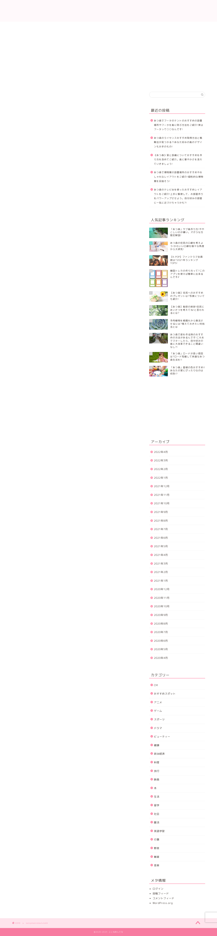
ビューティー (162, 736)
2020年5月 (161, 649)
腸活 (156, 822)
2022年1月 (161, 478)
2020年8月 (161, 623)
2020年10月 (162, 606)
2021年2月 (161, 572)
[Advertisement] (177, 58)
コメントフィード (163, 898)
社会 (156, 814)
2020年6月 (161, 641)
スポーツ (159, 719)
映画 (156, 779)
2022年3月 (161, 460)
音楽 (156, 865)
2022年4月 (161, 452)
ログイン (158, 889)
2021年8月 (161, 520)
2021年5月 (161, 546)
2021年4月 (161, 555)
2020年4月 (161, 658)
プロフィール (92, 26)
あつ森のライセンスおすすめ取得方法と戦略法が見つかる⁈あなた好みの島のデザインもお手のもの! (178, 142)
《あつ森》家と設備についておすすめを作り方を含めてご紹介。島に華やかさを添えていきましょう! (178, 159)
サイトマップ (189, 26)
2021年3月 (161, 563)
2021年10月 (162, 503)
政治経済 (159, 754)
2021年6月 (161, 538)
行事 (156, 839)
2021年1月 (161, 580)
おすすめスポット (165, 693)
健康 (156, 745)
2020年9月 (161, 615)
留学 (156, 805)
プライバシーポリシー (125, 26)
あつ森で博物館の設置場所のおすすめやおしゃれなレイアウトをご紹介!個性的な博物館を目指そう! (178, 177)
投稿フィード (161, 893)
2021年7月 (161, 529)
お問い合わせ (60, 26)
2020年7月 (161, 632)
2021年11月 (162, 495)
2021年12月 (162, 486)
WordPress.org (163, 903)
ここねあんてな (108, 10)
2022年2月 (161, 469)
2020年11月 (162, 598)
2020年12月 (162, 589)
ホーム (28, 26)
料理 (156, 762)
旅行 (156, 771)
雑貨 (156, 857)
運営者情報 (156, 26)
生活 (156, 796)
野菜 (156, 848)
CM (156, 685)
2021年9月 (161, 512)
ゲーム (158, 711)
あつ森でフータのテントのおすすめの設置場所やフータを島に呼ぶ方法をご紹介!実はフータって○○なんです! (178, 125)
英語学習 (159, 831)
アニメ (158, 702)
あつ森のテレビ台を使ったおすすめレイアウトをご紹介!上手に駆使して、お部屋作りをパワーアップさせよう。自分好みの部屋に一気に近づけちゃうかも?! (178, 196)
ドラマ (158, 728)
